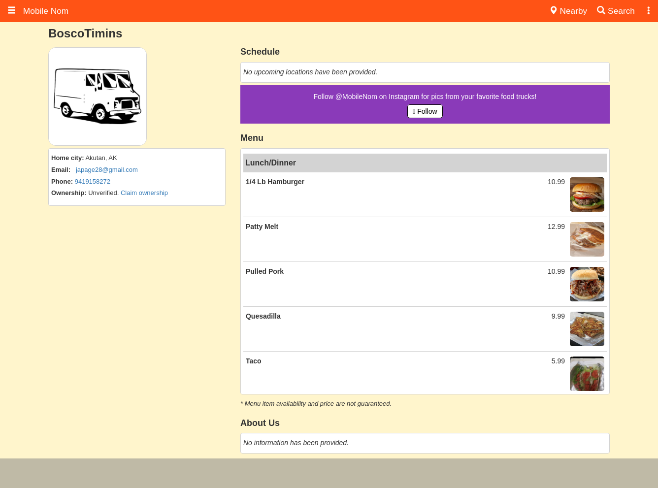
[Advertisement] (329, 473)
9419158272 (92, 181)
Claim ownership (144, 192)
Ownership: (69, 192)
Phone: (62, 181)
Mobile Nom (37, 11)
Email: (60, 169)
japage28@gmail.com (107, 169)
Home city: (67, 158)
